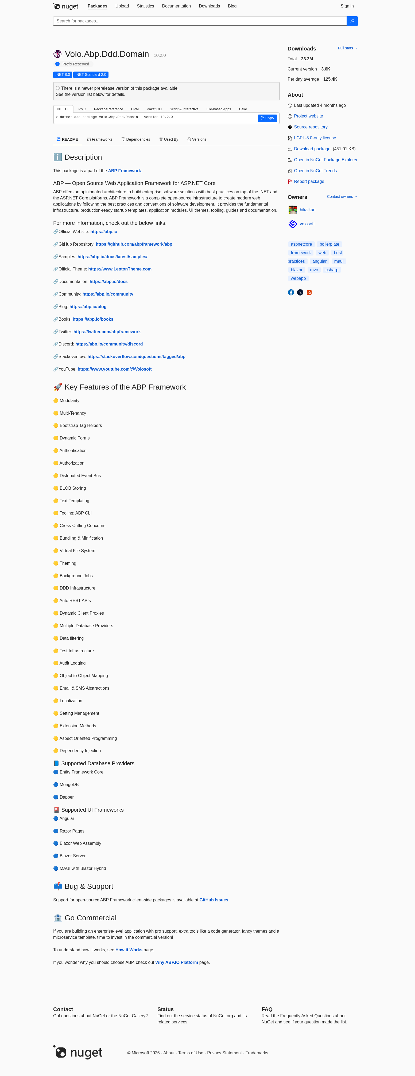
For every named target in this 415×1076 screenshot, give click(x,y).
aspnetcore (301, 244)
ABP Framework (124, 170)
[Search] (352, 21)
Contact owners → (342, 196)
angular (319, 261)
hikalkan (308, 209)
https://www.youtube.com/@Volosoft (115, 369)
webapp (298, 278)
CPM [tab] (135, 109)
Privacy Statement (224, 1053)
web (322, 252)
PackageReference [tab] (108, 109)
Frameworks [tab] (100, 139)
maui (339, 261)
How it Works (128, 950)
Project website (308, 116)
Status (165, 1009)
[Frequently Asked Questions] (267, 1009)
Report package (309, 181)
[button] (267, 118)
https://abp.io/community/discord (109, 344)
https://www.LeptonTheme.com (120, 269)
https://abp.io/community (108, 294)
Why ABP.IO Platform (176, 962)
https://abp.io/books (93, 319)
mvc (314, 270)
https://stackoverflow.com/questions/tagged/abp (136, 356)
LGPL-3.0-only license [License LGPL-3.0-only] (315, 138)
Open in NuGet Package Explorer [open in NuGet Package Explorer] (326, 160)
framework (301, 252)
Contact (63, 1009)
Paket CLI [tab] (154, 109)
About (168, 1053)
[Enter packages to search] (200, 21)
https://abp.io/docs (109, 281)
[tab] (97, 6)
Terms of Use (190, 1053)
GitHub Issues (214, 900)
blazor (297, 270)
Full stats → (348, 48)
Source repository (311, 127)
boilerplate (329, 244)
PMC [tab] (82, 109)
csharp (331, 270)
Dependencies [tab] (136, 139)
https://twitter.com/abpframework (107, 331)
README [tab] (67, 139)
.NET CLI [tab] (63, 109)
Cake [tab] (243, 109)
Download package (312, 149)
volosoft (307, 224)
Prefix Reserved (76, 64)
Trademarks (257, 1053)
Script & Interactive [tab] (184, 109)
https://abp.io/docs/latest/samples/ (112, 256)
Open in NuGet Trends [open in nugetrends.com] (315, 170)
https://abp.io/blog (88, 306)
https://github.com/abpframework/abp (134, 244)
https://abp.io (103, 231)
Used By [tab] (168, 139)
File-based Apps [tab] (219, 109)
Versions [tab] (197, 139)
